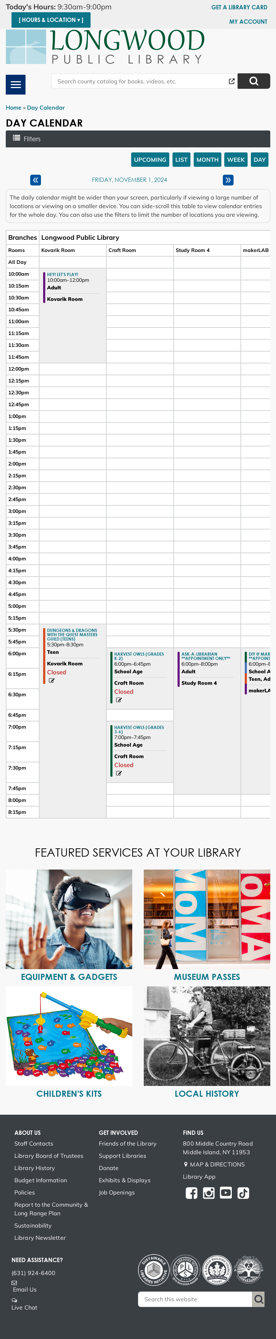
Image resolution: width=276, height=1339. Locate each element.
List (181, 159)
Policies (24, 1192)
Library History (34, 1167)
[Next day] (228, 180)
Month (207, 159)
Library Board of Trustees (49, 1155)
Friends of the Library (128, 1143)
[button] (65, 6)
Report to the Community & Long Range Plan (51, 1209)
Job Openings (117, 1192)
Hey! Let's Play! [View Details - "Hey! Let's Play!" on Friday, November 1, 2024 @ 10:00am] (62, 274)
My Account (248, 21)
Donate (109, 1167)
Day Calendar (46, 107)
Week (236, 159)
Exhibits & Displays (125, 1180)
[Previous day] (35, 180)
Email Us (25, 1289)
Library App (199, 1176)
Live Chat (24, 1307)
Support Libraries (123, 1155)
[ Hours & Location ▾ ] (51, 19)
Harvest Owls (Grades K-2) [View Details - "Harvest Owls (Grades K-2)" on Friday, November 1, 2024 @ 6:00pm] (139, 656)
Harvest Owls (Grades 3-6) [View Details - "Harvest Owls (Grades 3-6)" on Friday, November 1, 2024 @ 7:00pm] (139, 729)
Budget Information (40, 1180)
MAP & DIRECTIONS (217, 1164)
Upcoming (150, 159)
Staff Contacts (33, 1143)
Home (14, 107)
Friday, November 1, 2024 (129, 180)
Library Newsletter (40, 1237)
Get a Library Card (239, 7)
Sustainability (33, 1225)
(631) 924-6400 (33, 1272)
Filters (34, 138)
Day (260, 159)
